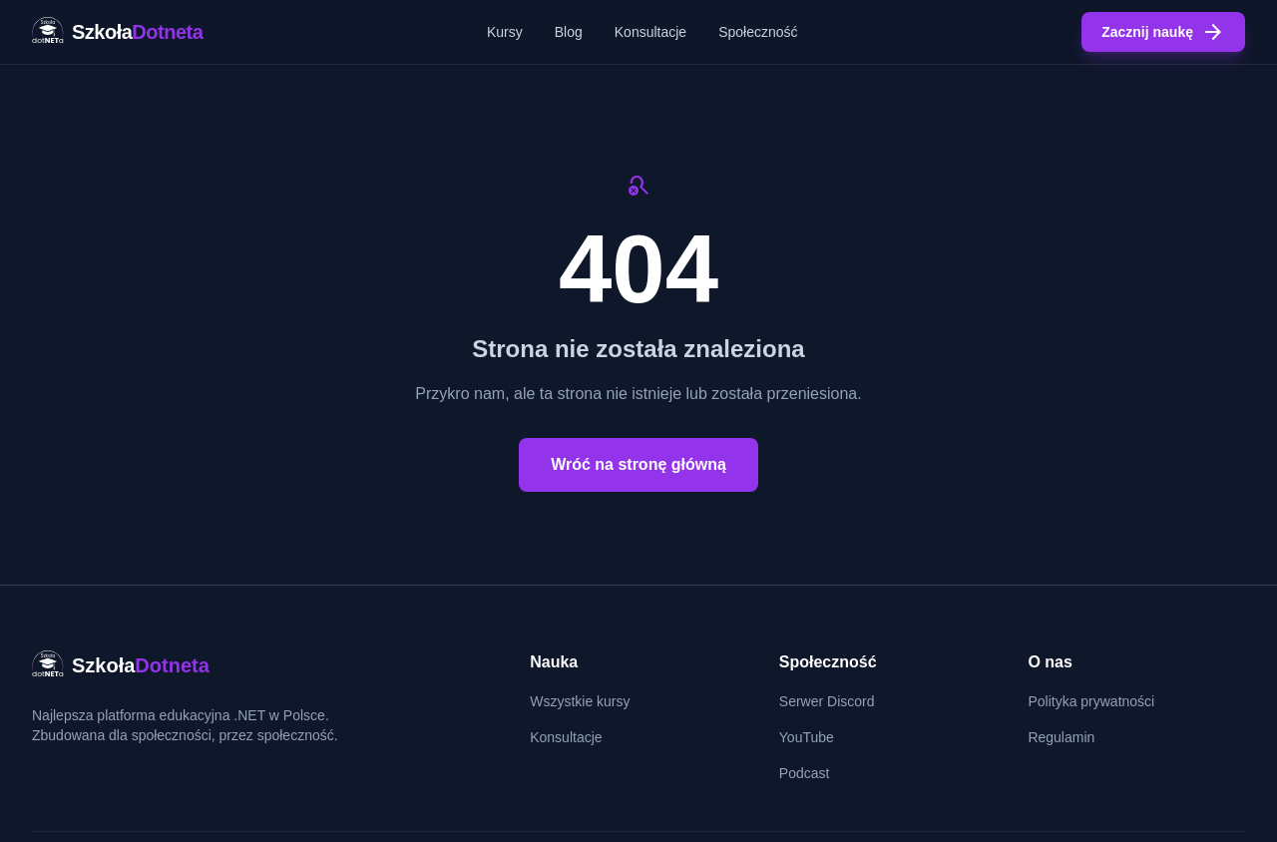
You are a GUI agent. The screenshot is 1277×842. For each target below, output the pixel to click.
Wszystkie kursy (580, 701)
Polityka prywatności (1091, 701)
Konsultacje (650, 32)
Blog (569, 32)
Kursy (505, 32)
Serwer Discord (827, 701)
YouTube (806, 737)
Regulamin (1061, 737)
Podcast (804, 773)
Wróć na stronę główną (638, 464)
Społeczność (757, 32)
